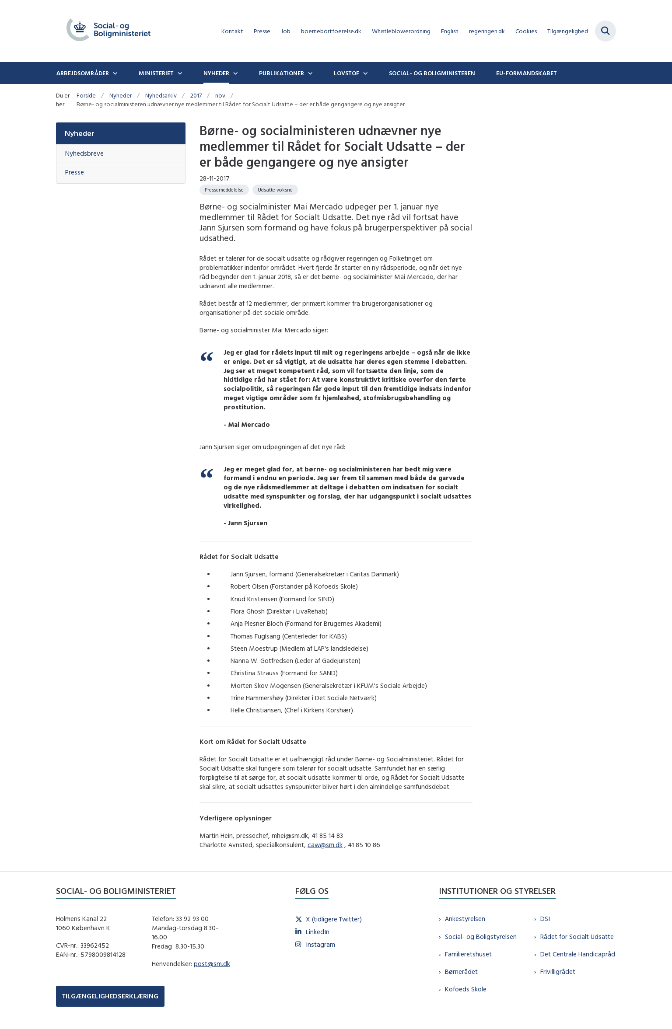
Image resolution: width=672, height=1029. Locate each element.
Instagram (320, 944)
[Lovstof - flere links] (364, 73)
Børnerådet (461, 971)
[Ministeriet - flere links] (178, 73)
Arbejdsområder (82, 73)
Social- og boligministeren (432, 73)
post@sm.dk (212, 963)
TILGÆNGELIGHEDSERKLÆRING (110, 996)
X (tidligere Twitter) (334, 919)
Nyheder (216, 73)
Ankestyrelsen (465, 918)
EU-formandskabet (526, 73)
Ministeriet (156, 73)
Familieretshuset (468, 954)
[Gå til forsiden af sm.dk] (108, 31)
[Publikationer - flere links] (309, 73)
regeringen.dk (487, 31)
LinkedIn (317, 932)
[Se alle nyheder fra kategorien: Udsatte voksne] (275, 190)
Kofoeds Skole (465, 989)
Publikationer (281, 73)
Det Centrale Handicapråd (577, 954)
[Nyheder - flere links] (234, 73)
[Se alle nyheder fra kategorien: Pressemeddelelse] (224, 190)
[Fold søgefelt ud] (605, 31)
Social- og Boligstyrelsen (481, 936)
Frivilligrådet (557, 971)
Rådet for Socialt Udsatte (577, 936)
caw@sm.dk (325, 845)
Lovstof (346, 73)
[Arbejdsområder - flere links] (114, 73)
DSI (545, 918)
